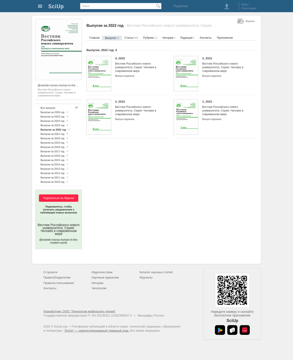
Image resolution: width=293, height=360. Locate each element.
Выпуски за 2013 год (52, 168)
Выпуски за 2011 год (52, 177)
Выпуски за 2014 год (52, 164)
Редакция (187, 37)
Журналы (145, 277)
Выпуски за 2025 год (52, 116)
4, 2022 (138, 65)
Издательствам (102, 272)
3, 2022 (225, 65)
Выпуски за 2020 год (52, 138)
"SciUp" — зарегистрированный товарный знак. (96, 330)
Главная (94, 37)
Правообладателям (56, 277)
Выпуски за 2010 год (52, 181)
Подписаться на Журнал (58, 198)
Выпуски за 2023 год (52, 125)
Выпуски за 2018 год (52, 147)
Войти (245, 4)
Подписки (181, 6)
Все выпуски (48, 107)
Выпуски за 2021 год (52, 134)
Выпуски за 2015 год (52, 160)
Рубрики (150, 37)
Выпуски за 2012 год (52, 173)
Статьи (131, 37)
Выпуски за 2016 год (52, 155)
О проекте (50, 272)
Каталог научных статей (156, 272)
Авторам (168, 37)
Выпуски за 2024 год (52, 121)
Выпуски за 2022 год (53, 129)
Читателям (99, 288)
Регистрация (249, 8)
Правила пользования (58, 283)
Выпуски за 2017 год (52, 151)
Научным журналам (105, 277)
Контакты (206, 37)
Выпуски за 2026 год (52, 112)
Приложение (225, 37)
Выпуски (112, 38)
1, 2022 (225, 108)
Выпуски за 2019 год (52, 142)
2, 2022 (138, 108)
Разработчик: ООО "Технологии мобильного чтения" (79, 311)
